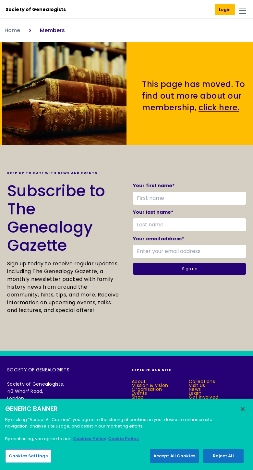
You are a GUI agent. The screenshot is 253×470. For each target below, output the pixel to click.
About (139, 381)
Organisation (147, 389)
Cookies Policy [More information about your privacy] (89, 439)
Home (12, 30)
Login (225, 9)
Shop (137, 397)
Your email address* (158, 238)
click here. (219, 107)
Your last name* (153, 212)
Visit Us (197, 385)
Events (139, 393)
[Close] (242, 410)
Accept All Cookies (174, 456)
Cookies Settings (28, 456)
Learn (195, 393)
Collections (202, 381)
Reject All (223, 456)
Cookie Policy (123, 439)
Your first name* (154, 185)
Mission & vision (150, 385)
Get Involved (203, 397)
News (195, 389)
